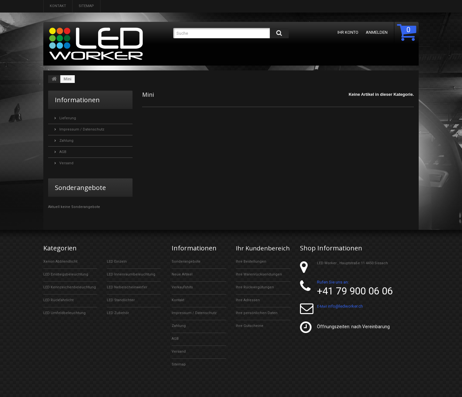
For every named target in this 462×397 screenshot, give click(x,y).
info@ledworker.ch (345, 306)
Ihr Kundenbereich (259, 251)
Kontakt (58, 6)
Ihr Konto (346, 32)
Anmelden (375, 32)
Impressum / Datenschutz (81, 129)
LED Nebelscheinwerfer (127, 287)
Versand (65, 163)
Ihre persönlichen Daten (257, 320)
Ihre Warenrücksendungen (259, 281)
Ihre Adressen (248, 307)
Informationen (77, 99)
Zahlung (65, 141)
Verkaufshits (182, 287)
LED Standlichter (121, 300)
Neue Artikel (182, 274)
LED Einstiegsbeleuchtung (65, 274)
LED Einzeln (117, 261)
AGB (62, 152)
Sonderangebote (80, 187)
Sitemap (86, 6)
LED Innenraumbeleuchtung (131, 274)
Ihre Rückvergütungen (255, 294)
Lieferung (67, 118)
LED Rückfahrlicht (58, 300)
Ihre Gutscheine (249, 333)
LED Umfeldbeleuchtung (64, 313)
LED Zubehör (118, 313)
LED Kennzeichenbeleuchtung (69, 287)
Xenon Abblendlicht (60, 261)
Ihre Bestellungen (251, 268)
